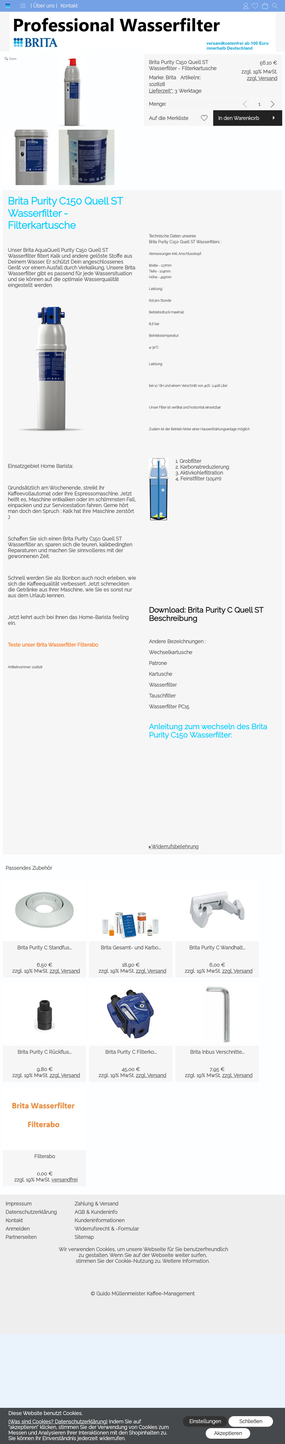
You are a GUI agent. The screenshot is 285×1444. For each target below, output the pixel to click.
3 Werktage (34, 212)
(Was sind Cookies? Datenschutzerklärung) (57, 1422)
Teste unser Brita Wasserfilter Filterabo (53, 631)
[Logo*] (8, 6)
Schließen (250, 1421)
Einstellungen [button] (205, 1421)
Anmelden (245, 6)
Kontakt (69, 6)
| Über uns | (44, 6)
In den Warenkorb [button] (28, 257)
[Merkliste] (255, 5)
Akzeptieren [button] (228, 1433)
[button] (22, 5)
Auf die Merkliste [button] (27, 242)
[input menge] (259, 227)
